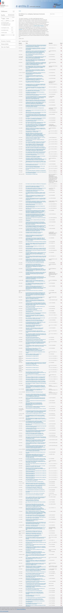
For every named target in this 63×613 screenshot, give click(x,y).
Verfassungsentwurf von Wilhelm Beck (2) (32, 358)
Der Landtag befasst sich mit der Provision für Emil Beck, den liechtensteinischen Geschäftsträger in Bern (35, 589)
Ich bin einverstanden (4, 611)
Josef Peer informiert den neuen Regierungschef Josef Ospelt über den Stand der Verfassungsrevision (36, 426)
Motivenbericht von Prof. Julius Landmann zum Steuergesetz (35, 493)
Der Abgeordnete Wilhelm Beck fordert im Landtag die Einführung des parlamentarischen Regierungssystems (36, 94)
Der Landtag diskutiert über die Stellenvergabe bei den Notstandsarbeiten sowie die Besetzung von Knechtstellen (35, 599)
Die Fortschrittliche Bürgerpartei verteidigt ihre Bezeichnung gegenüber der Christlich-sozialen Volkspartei (35, 186)
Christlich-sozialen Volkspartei (39, 25)
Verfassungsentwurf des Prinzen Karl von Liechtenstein (34, 290)
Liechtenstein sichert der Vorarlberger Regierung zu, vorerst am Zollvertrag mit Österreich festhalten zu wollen (35, 138)
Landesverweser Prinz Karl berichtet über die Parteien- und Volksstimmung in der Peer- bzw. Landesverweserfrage (35, 320)
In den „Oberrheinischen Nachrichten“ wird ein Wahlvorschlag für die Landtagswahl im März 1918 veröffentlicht (36, 90)
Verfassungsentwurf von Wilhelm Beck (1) (32, 356)
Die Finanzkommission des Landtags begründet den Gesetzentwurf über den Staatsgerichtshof (34, 535)
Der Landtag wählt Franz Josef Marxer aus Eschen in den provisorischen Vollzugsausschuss (34, 120)
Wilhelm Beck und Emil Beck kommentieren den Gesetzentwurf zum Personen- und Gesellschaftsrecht (35, 525)
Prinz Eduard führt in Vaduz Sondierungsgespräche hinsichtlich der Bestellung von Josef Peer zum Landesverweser (36, 313)
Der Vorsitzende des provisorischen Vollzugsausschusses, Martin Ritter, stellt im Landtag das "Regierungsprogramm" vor (36, 122)
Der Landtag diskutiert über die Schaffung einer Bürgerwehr (35, 262)
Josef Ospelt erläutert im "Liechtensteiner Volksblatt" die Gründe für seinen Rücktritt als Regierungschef (35, 480)
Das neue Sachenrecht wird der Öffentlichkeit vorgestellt (34, 494)
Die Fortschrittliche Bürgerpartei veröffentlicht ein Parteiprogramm (36, 170)
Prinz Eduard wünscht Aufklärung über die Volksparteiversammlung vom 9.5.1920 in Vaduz (33, 338)
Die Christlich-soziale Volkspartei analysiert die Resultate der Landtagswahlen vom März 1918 (35, 92)
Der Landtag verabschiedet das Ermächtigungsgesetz (34, 590)
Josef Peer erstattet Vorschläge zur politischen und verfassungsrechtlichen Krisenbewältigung (33, 354)
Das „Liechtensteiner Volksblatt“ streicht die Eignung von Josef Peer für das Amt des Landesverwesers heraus (35, 318)
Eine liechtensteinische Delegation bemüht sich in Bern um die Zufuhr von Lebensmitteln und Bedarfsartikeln (35, 166)
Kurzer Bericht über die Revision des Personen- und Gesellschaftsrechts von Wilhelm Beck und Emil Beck (34, 531)
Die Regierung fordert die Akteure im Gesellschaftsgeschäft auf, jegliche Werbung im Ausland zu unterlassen (35, 582)
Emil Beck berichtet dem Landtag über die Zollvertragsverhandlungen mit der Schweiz (32, 500)
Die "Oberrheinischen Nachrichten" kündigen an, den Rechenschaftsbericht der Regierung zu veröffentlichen (34, 488)
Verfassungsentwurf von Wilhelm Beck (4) (32, 365)
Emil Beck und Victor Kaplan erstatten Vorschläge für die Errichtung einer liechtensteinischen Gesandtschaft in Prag (35, 433)
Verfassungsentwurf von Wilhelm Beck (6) (32, 369)
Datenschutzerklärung (21, 609)
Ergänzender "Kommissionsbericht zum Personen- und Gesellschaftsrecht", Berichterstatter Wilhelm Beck (34, 533)
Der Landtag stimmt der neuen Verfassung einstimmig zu (34, 435)
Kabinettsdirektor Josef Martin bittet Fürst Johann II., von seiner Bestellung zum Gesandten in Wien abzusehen (35, 466)
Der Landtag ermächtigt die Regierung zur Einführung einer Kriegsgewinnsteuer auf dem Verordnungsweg (35, 81)
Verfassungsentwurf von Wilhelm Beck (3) (32, 360)
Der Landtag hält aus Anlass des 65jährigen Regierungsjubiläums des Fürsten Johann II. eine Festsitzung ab (36, 517)
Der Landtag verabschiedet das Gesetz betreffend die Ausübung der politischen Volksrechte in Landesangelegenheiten (35, 485)
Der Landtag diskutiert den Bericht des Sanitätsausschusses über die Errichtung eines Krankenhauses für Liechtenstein (36, 188)
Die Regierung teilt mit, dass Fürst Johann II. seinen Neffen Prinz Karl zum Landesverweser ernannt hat (36, 164)
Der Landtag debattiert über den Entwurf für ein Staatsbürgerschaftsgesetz (33, 595)
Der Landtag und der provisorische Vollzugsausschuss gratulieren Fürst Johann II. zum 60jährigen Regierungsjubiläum (36, 118)
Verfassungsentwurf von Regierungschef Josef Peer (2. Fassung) (36, 413)
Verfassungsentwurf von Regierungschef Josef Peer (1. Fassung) (36, 408)
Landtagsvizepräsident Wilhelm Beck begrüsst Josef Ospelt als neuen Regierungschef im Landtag (35, 428)
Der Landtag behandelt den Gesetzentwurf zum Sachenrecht (35, 489)
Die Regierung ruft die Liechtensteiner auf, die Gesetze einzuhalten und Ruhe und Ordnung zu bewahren (34, 232)
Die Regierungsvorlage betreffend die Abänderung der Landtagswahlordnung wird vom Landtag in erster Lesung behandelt (34, 76)
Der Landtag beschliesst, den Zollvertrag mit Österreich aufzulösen (36, 241)
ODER (3, 18)
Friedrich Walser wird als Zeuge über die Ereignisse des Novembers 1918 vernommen (34, 204)
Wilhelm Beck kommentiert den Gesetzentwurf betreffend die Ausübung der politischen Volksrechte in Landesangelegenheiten (36, 483)
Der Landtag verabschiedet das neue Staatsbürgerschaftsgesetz (35, 597)
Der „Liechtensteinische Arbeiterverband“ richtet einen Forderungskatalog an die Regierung (34, 309)
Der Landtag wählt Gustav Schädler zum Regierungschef (34, 481)
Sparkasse (20, 29)
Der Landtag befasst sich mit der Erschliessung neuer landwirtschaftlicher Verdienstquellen (34, 603)
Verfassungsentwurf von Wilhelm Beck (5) (32, 367)
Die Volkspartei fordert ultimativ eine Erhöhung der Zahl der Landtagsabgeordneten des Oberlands (35, 190)
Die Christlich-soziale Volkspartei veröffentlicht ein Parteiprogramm (36, 183)
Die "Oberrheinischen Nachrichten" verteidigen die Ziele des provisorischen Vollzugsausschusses (35, 154)
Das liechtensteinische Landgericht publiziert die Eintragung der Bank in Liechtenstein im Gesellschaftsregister (35, 407)
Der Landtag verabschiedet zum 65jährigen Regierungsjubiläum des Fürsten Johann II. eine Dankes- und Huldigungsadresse (35, 515)
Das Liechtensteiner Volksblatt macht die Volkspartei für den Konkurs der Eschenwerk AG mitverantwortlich (35, 574)
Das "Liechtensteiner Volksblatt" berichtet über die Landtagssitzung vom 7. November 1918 (33, 131)
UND (8, 18)
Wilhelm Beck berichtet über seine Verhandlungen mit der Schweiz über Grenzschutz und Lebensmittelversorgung (36, 112)
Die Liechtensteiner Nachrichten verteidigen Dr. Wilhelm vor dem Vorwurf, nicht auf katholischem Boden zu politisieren (36, 540)
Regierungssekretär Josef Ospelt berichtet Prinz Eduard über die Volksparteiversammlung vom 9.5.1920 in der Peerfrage (36, 340)
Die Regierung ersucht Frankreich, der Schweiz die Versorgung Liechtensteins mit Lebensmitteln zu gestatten (35, 156)
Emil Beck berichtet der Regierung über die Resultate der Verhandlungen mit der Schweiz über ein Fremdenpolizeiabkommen (34, 520)
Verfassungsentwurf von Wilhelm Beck (31, 174)
